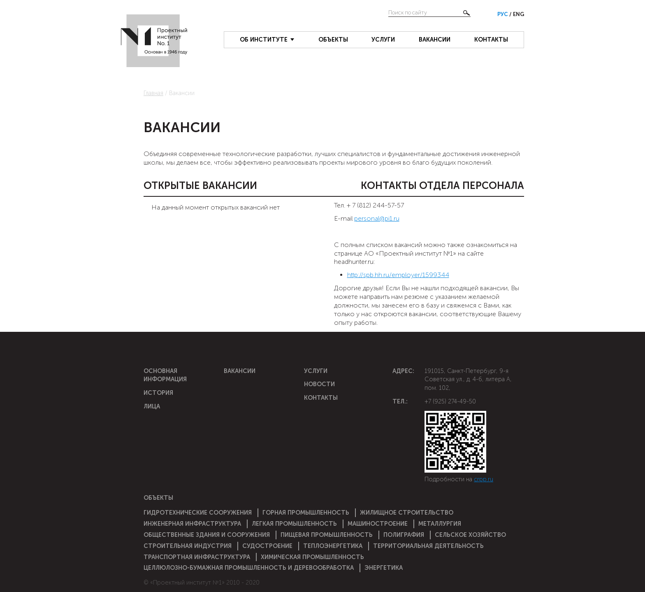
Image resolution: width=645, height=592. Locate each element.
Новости (319, 384)
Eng (518, 14)
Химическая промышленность (312, 557)
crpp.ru (483, 479)
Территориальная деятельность (428, 546)
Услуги (383, 39)
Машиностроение (378, 523)
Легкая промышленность (294, 523)
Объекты (333, 39)
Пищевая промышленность (327, 534)
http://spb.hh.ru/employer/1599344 (398, 275)
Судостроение (267, 546)
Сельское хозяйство (470, 534)
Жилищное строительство (406, 512)
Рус (503, 14)
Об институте (264, 39)
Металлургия (439, 523)
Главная (153, 93)
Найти (466, 13)
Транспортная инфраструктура (197, 557)
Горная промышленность (305, 512)
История (158, 392)
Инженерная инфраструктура (192, 523)
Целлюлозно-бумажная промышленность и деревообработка (249, 567)
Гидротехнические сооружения (198, 512)
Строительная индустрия (188, 546)
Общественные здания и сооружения (207, 534)
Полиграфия (403, 534)
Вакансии (434, 39)
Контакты (491, 39)
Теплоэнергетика (332, 546)
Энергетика (383, 567)
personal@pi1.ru (376, 218)
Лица (152, 406)
